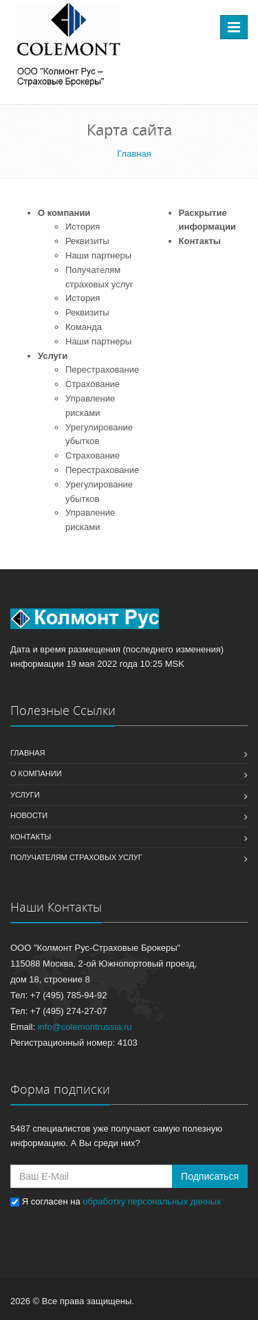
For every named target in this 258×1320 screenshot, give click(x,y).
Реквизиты (87, 241)
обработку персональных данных (152, 1201)
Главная (27, 753)
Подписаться (210, 1176)
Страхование (92, 384)
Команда (83, 327)
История (82, 226)
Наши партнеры (98, 255)
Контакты (200, 241)
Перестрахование (102, 369)
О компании (64, 213)
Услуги (52, 356)
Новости (28, 815)
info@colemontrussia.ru (85, 1027)
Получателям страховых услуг (76, 857)
